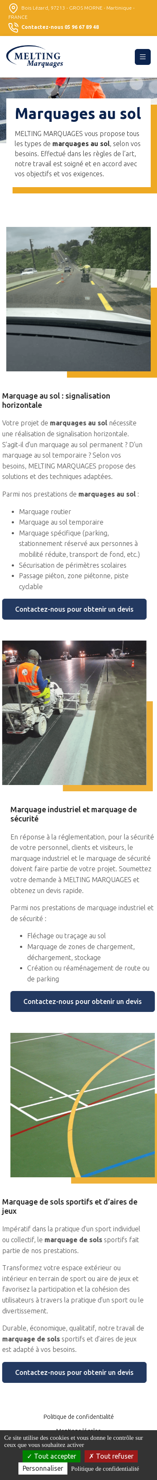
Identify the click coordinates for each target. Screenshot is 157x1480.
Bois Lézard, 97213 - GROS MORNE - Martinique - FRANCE (71, 11)
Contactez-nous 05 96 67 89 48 (53, 28)
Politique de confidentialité (79, 1416)
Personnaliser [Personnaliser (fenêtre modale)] (43, 1468)
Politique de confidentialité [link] (105, 1468)
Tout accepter (51, 1456)
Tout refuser (111, 1456)
